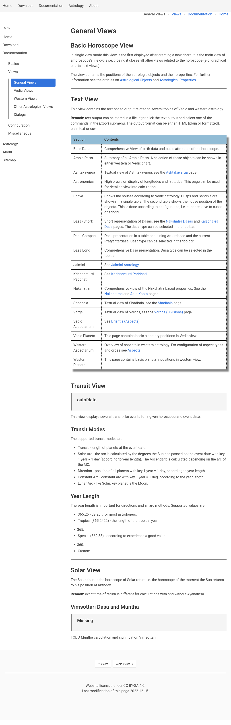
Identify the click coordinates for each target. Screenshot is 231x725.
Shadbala (165, 303)
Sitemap (9, 160)
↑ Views (103, 664)
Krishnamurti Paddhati (129, 274)
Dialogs (20, 114)
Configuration (19, 125)
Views (176, 14)
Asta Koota (139, 294)
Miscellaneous (19, 133)
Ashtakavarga (177, 172)
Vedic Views (23, 90)
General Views (25, 82)
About (94, 6)
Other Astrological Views (33, 106)
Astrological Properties (178, 80)
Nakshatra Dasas (179, 221)
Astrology (76, 6)
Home (7, 6)
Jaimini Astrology (125, 265)
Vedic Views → (124, 664)
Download (25, 6)
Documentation (51, 6)
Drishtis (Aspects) (125, 321)
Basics (13, 64)
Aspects (134, 350)
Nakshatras (113, 294)
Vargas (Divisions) (168, 312)
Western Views (25, 98)
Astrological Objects (136, 80)
